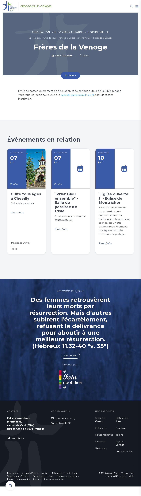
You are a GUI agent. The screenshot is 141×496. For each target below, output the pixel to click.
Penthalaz (101, 458)
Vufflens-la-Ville (124, 461)
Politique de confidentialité (65, 483)
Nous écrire (18, 448)
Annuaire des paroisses (67, 485)
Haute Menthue (104, 444)
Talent (119, 444)
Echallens (100, 437)
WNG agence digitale (123, 485)
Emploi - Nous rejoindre (18, 488)
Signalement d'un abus (18, 485)
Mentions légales (30, 483)
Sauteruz (121, 437)
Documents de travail (43, 485)
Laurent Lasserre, (65, 428)
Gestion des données (54, 488)
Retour (72, 75)
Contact (37, 488)
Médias (44, 483)
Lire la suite (70, 365)
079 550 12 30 (63, 432)
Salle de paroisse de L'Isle (76, 94)
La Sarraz (100, 451)
